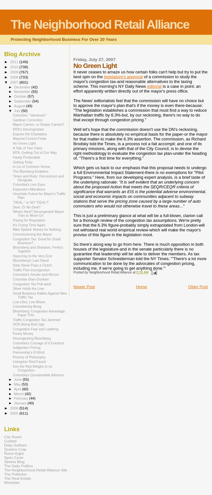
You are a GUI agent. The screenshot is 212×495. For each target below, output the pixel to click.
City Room (13, 437)
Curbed (10, 441)
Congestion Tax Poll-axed (32, 284)
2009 (14, 72)
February (21, 398)
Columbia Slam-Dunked (31, 279)
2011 (14, 62)
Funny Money (23, 333)
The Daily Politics (18, 466)
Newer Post (84, 286)
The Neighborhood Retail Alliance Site (35, 470)
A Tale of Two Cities (27, 148)
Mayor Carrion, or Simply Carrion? (38, 124)
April (18, 389)
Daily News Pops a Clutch (32, 265)
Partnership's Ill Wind (28, 352)
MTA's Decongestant (28, 129)
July (17, 111)
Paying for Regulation (29, 220)
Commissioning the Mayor (32, 234)
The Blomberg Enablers (30, 171)
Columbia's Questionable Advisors (38, 375)
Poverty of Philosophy (29, 357)
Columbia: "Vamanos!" (29, 115)
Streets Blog (14, 462)
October (21, 96)
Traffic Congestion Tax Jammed (36, 320)
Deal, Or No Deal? (26, 207)
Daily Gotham (15, 445)
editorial (154, 86)
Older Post (198, 286)
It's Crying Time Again (29, 225)
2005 (14, 413)
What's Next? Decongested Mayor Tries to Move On (38, 213)
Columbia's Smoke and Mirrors (36, 274)
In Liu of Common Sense (31, 167)
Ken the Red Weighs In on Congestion (32, 368)
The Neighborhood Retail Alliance (100, 24)
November (22, 92)
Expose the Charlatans (30, 134)
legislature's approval (123, 76)
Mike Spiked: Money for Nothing (37, 229)
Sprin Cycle (13, 457)
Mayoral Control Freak (29, 138)
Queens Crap (15, 449)
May (18, 384)
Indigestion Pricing (26, 347)
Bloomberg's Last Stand (31, 260)
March (19, 394)
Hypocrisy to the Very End (32, 256)
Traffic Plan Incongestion (31, 270)
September (23, 101)
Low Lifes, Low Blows (29, 302)
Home (141, 286)
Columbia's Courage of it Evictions (38, 343)
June (18, 379)
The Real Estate (17, 478)
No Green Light (24, 143)
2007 (14, 82)
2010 (14, 67)
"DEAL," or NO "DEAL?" (31, 202)
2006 (14, 408)
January (21, 403)
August (20, 106)
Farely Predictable (26, 157)
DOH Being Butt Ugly (28, 324)
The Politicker (15, 474)
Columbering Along (27, 306)
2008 (14, 77)
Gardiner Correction (28, 120)
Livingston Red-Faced (29, 362)
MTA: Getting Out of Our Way (35, 152)
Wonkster (12, 482)
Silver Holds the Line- (29, 288)
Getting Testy (23, 162)
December (22, 87)
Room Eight (14, 453)
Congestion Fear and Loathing (35, 329)
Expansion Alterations (29, 189)
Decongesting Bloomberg (32, 338)
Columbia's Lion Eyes (29, 184)
